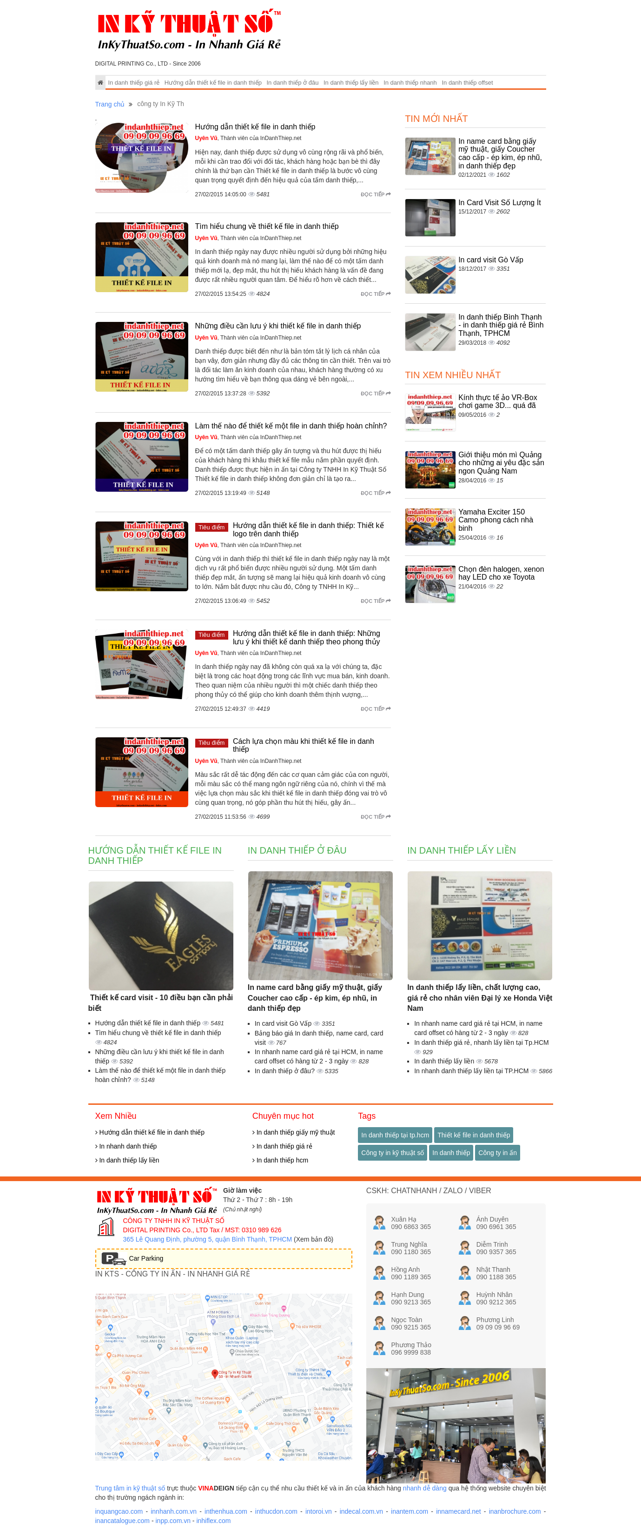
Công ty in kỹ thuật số (392, 1152)
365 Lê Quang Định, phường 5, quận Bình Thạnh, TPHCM (207, 1239)
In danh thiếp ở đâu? (286, 1071)
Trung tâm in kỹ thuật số (130, 1488)
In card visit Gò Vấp (490, 260)
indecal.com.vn (361, 1511)
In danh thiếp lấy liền (351, 82)
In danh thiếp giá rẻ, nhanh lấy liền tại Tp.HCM (481, 1042)
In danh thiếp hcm (280, 1160)
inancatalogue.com (122, 1520)
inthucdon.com (276, 1511)
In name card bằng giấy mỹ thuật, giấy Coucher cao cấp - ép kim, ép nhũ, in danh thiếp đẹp (500, 153)
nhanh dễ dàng (425, 1488)
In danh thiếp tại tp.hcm (395, 1135)
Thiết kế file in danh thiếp (473, 1135)
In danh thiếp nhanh (410, 82)
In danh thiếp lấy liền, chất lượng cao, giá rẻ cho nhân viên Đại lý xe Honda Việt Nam (479, 998)
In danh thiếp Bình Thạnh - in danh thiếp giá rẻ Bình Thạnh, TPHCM (500, 325)
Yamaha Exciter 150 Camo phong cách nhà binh (495, 520)
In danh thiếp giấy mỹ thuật (293, 1132)
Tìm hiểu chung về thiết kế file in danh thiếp (267, 226)
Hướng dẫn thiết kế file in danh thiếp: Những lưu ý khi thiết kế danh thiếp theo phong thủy (306, 637)
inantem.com (409, 1511)
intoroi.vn (318, 1511)
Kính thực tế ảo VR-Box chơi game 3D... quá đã (497, 402)
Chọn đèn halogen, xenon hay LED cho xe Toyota (501, 573)
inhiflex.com (213, 1520)
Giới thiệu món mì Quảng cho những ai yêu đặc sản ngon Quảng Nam (501, 463)
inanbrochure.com (515, 1511)
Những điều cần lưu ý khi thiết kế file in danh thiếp (278, 326)
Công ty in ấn (497, 1152)
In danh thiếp (451, 1152)
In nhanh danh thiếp (126, 1146)
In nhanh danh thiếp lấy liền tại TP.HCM (472, 1071)
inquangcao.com (119, 1511)
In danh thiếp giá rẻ (133, 82)
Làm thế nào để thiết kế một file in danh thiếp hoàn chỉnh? (291, 426)
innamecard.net (458, 1511)
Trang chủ (110, 104)
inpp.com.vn (172, 1520)
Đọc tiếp (376, 194)
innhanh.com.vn (174, 1511)
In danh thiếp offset (467, 82)
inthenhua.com (226, 1511)
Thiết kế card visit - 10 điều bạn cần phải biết (160, 1003)
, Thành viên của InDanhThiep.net (248, 138)
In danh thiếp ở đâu (293, 82)
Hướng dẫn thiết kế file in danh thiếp (213, 82)
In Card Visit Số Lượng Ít (499, 203)
